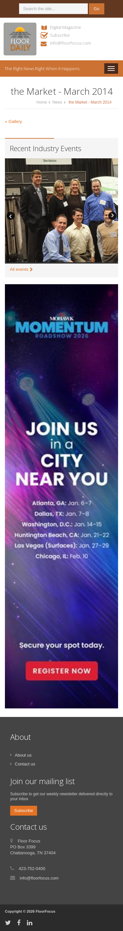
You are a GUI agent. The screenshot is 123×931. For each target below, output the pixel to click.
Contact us (25, 764)
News (57, 102)
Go (96, 8)
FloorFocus (45, 911)
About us (23, 755)
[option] (61, 211)
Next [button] (112, 216)
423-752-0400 (32, 868)
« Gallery (13, 121)
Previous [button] (11, 216)
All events (19, 269)
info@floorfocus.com (70, 43)
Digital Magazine (65, 27)
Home (41, 102)
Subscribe (60, 35)
